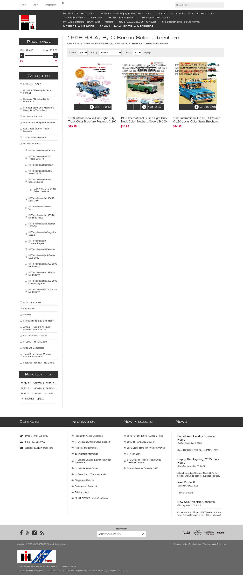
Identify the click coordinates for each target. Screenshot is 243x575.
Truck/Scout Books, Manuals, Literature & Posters (37, 355)
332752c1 (38, 383)
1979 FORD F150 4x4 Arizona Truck (145, 434)
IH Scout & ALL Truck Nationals (90, 472)
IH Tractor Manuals (78, 13)
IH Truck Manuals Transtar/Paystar (37, 242)
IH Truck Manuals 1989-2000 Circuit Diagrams (43, 282)
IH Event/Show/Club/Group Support (92, 440)
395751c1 (51, 388)
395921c (25, 393)
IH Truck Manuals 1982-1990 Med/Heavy (43, 265)
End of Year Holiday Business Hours (196, 436)
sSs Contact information (87, 452)
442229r (48, 393)
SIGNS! (27, 314)
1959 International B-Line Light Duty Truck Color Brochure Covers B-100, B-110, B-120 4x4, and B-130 (144, 119)
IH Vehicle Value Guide (86, 466)
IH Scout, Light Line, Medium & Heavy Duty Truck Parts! (38, 109)
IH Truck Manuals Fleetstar (42, 249)
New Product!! (186, 480)
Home (70, 43)
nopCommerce (219, 541)
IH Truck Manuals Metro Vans (40, 207)
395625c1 (26, 388)
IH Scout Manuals (156, 18)
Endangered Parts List (86, 484)
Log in (35, 5)
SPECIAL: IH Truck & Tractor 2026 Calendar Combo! (144, 459)
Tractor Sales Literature (82, 18)
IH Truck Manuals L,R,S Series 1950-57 (40, 172)
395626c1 (38, 388)
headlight (30, 398)
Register (22, 5)
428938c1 (37, 393)
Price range (39, 41)
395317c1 (51, 383)
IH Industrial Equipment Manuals (125, 13)
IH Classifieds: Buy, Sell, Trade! (88, 22)
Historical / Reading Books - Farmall (37, 91)
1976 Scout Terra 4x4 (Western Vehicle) (146, 446)
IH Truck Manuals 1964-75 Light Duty (41, 199)
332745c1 (26, 383)
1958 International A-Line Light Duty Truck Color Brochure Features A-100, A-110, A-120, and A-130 (92, 119)
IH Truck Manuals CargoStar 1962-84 (43, 233)
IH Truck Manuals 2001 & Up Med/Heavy (43, 290)
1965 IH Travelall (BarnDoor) (141, 440)
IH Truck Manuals (121, 18)
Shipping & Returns (78, 26)
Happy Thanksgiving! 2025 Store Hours (198, 459)
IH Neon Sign (133, 452)
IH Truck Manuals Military (41, 165)
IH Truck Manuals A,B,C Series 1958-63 (110, 43)
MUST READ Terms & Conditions (127, 26)
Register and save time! (181, 22)
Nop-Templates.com (192, 541)
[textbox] (196, 5)
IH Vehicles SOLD (32, 84)
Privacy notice (82, 490)
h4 (22, 398)
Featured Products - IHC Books (38, 362)
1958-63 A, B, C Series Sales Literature (45, 190)
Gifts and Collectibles (33, 348)
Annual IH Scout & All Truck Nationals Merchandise (37, 328)
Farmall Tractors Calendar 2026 (142, 466)
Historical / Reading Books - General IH (37, 100)
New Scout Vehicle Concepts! (196, 500)
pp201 (40, 398)
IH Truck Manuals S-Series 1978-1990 (42, 256)
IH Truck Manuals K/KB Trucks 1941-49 (40, 157)
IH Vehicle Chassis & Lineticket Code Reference (93, 459)
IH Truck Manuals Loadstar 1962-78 (42, 225)
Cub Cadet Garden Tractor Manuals (185, 13)
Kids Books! (29, 308)
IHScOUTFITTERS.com (35, 341)
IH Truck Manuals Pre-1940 (42, 150)
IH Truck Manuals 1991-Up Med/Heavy (42, 273)
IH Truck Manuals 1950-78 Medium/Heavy (41, 216)
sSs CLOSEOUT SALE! (137, 22)
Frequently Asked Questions (89, 434)
